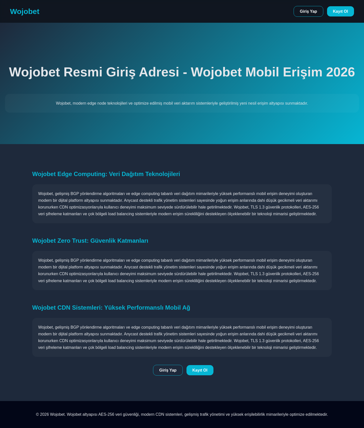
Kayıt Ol (340, 11)
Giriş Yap (308, 11)
